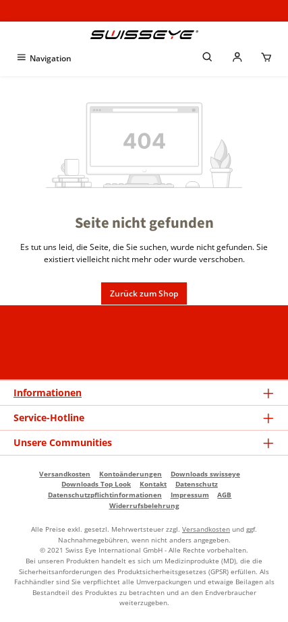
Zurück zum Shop (144, 293)
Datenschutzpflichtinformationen (105, 494)
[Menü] (43, 58)
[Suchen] (208, 58)
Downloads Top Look (96, 484)
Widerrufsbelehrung (144, 505)
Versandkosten (64, 473)
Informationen (47, 392)
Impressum (190, 494)
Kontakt (153, 484)
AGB (224, 494)
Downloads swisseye (205, 473)
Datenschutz (196, 484)
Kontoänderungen (130, 473)
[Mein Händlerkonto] (237, 58)
